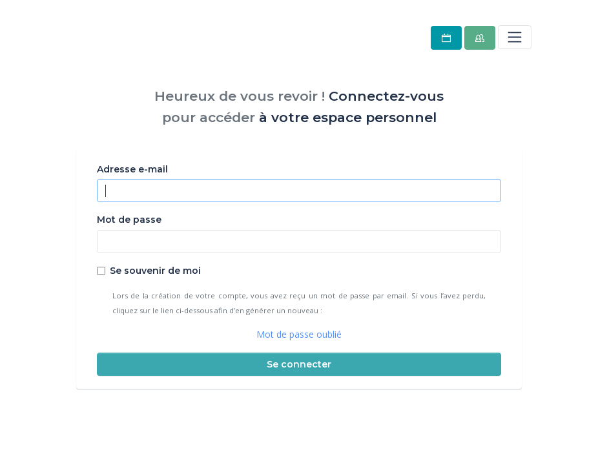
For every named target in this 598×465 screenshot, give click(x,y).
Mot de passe (129, 219)
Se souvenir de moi (155, 270)
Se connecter (299, 364)
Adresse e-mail (132, 169)
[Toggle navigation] (514, 36)
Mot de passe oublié (299, 334)
